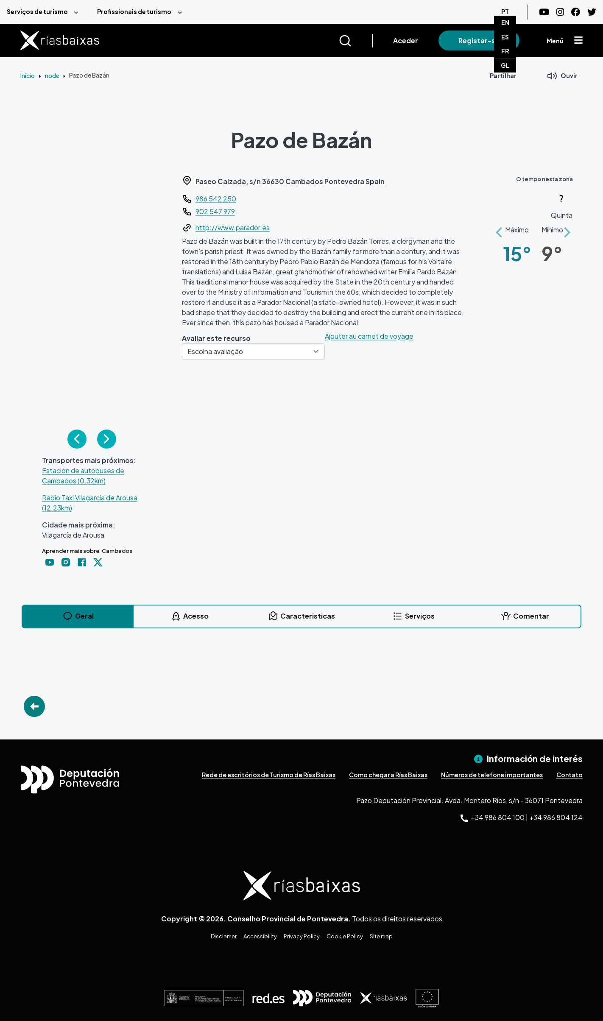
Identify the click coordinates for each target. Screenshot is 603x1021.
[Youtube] (544, 12)
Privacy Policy (302, 936)
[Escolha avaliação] (253, 351)
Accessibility (260, 936)
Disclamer (224, 936)
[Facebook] (575, 12)
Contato (569, 774)
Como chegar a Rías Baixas (388, 774)
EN (505, 22)
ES (505, 37)
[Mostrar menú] (578, 40)
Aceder (405, 40)
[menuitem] (45, 12)
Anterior (77, 439)
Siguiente (106, 439)
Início (27, 75)
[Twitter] (591, 12)
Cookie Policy (345, 936)
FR (505, 51)
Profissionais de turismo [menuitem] (134, 11)
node (52, 75)
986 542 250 (215, 198)
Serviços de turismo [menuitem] (37, 11)
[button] (499, 227)
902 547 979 (215, 211)
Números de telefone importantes (492, 774)
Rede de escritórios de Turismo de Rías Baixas (268, 774)
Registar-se (479, 40)
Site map (381, 936)
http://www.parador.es (232, 227)
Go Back (34, 706)
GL (505, 65)
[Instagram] (560, 12)
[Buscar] (355, 40)
